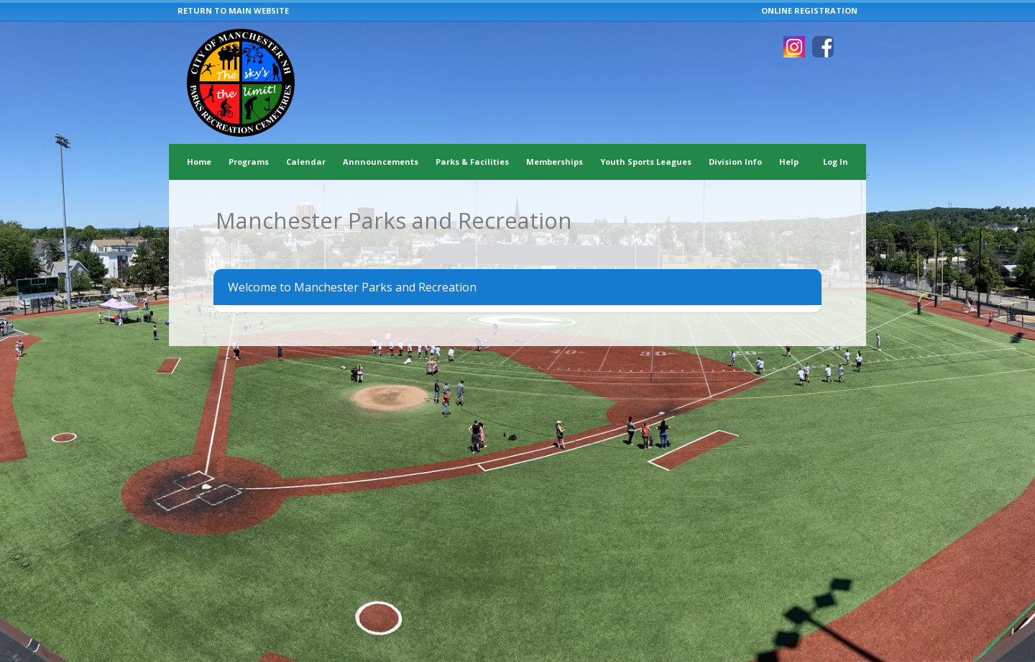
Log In (835, 161)
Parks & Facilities (472, 161)
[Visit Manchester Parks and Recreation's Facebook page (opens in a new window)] (823, 47)
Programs (249, 161)
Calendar (306, 161)
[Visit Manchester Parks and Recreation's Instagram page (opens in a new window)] (794, 47)
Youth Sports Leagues (645, 161)
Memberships (554, 161)
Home (199, 161)
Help (789, 161)
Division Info (735, 161)
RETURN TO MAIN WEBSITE (233, 10)
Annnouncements (380, 161)
